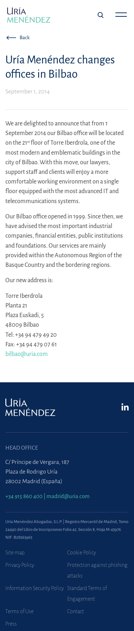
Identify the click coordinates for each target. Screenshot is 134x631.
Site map (15, 552)
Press (11, 624)
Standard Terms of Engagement (87, 593)
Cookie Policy (81, 552)
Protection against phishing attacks (97, 570)
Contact (75, 611)
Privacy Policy (19, 565)
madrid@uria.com (68, 496)
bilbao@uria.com (26, 354)
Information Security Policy (34, 588)
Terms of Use (19, 611)
